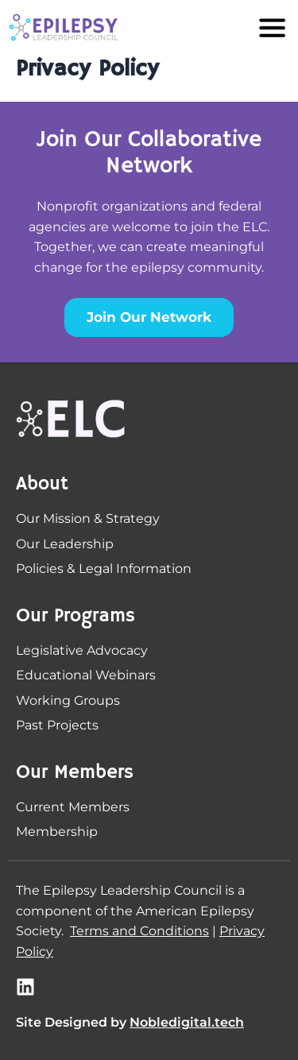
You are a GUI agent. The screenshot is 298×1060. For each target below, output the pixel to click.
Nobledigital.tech (187, 1022)
